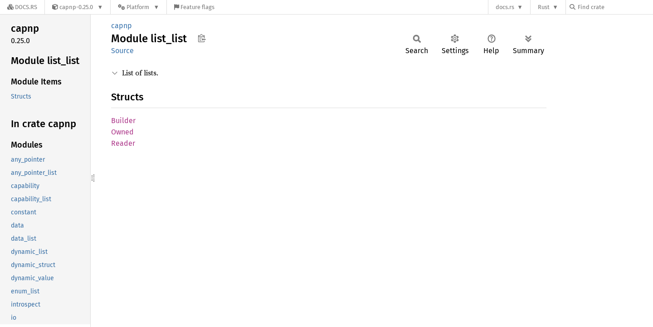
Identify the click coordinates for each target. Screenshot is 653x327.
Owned (122, 132)
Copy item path (201, 38)
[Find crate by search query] (615, 7)
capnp (121, 25)
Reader (123, 143)
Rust (544, 7)
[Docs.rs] (22, 7)
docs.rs (505, 7)
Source (122, 50)
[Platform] (138, 7)
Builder (123, 120)
